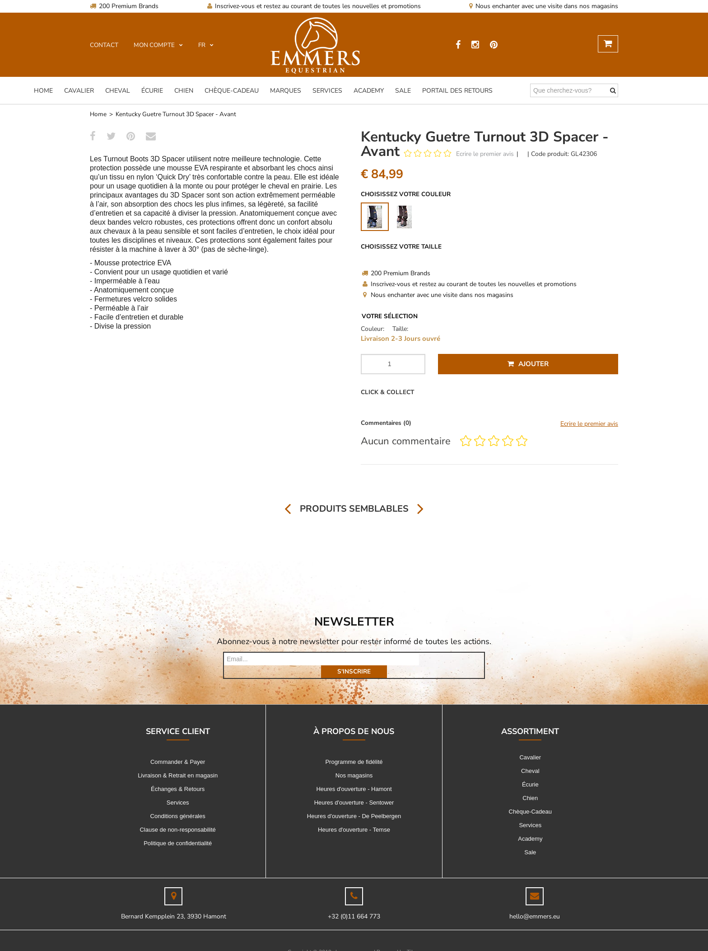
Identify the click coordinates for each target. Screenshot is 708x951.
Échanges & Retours (178, 776)
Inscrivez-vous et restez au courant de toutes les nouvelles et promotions (314, 6)
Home (43, 90)
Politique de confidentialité (178, 830)
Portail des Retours (457, 90)
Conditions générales (177, 803)
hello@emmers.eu (534, 903)
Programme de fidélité (353, 749)
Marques (285, 90)
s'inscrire (451, 658)
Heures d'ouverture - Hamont (353, 776)
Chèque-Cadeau (232, 90)
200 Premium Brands (124, 6)
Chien (183, 90)
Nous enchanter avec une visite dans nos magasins (543, 6)
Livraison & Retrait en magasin (178, 762)
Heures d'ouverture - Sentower (354, 789)
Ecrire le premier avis (485, 154)
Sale (403, 90)
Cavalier (79, 90)
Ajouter (528, 363)
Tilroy (414, 939)
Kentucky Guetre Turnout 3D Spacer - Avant (176, 114)
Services (327, 90)
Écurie (152, 90)
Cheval (117, 90)
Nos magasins (354, 762)
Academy (369, 90)
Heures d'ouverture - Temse (354, 817)
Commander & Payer (177, 749)
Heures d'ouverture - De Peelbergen (354, 803)
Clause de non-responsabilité (177, 817)
